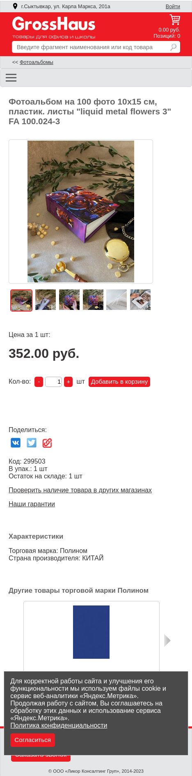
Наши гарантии (32, 504)
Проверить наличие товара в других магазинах (80, 490)
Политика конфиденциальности (58, 725)
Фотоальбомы (36, 62)
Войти (173, 6)
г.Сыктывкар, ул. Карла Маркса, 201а (61, 6)
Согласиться (32, 739)
